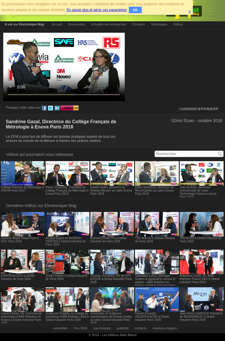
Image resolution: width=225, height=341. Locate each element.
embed (69, 108)
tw (50, 108)
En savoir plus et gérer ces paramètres (97, 10)
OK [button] (135, 10)
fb (44, 108)
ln (57, 108)
